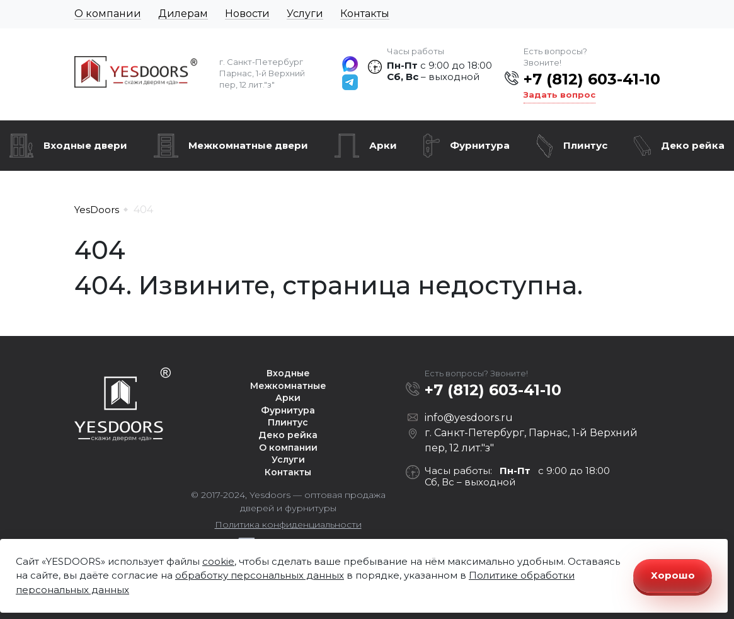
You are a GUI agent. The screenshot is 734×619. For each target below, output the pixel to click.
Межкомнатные (288, 385)
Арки (383, 145)
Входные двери (85, 145)
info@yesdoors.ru (469, 418)
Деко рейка (693, 145)
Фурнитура (480, 145)
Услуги (305, 14)
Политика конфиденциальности (288, 524)
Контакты (364, 14)
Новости (247, 14)
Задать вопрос (559, 95)
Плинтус (585, 145)
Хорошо (673, 575)
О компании (107, 14)
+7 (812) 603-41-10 (592, 79)
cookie (218, 561)
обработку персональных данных (259, 575)
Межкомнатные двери (248, 145)
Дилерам (183, 14)
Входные (288, 373)
